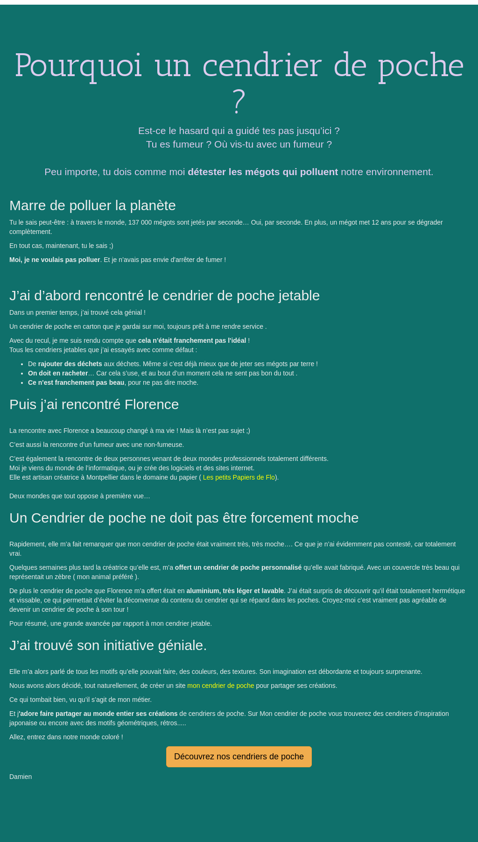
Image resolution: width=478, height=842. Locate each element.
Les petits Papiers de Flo (238, 477)
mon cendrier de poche (220, 685)
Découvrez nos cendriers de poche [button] (239, 756)
